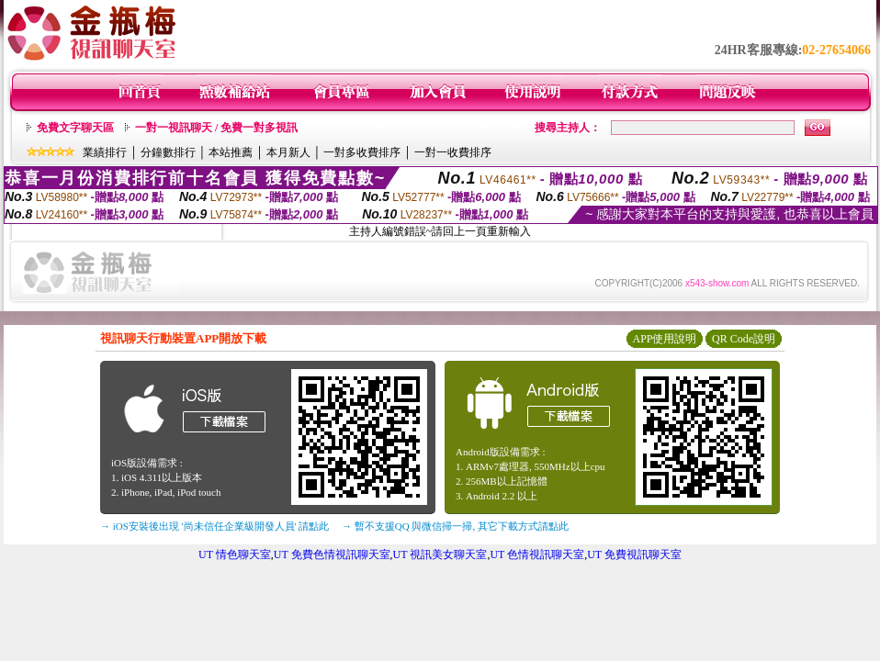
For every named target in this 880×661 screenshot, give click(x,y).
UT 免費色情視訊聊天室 (332, 554)
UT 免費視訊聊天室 (634, 554)
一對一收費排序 (452, 152)
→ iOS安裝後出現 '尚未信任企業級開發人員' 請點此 (214, 526)
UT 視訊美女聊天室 (440, 554)
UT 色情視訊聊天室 (537, 554)
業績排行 (105, 152)
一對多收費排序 (362, 152)
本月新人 (288, 152)
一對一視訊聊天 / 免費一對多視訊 (216, 127)
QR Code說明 (743, 338)
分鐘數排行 (168, 152)
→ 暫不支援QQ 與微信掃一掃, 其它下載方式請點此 (455, 526)
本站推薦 (231, 152)
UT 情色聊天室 (234, 554)
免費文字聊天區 (75, 127)
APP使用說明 (664, 338)
